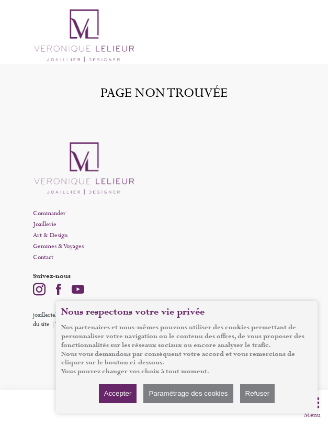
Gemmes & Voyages (58, 246)
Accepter (118, 393)
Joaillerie (44, 224)
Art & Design (50, 235)
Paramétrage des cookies (188, 393)
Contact (43, 257)
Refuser (257, 393)
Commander (49, 213)
